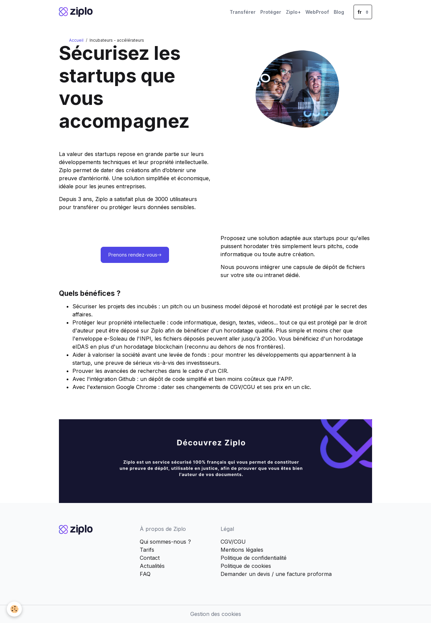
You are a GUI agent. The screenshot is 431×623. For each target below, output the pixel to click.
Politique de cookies (246, 565)
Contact (150, 557)
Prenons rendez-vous (134, 255)
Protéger (270, 12)
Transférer (243, 12)
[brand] (77, 12)
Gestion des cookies (215, 614)
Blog (339, 12)
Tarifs (147, 549)
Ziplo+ (293, 12)
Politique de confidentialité (254, 557)
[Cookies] (14, 609)
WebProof (317, 12)
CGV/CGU (233, 541)
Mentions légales (242, 549)
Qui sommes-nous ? (165, 541)
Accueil (76, 40)
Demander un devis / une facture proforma (276, 574)
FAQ (145, 574)
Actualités (152, 565)
